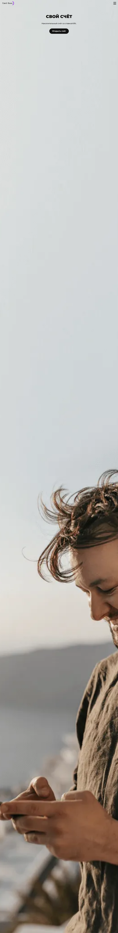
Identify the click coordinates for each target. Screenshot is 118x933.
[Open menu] (114, 3)
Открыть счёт (59, 31)
